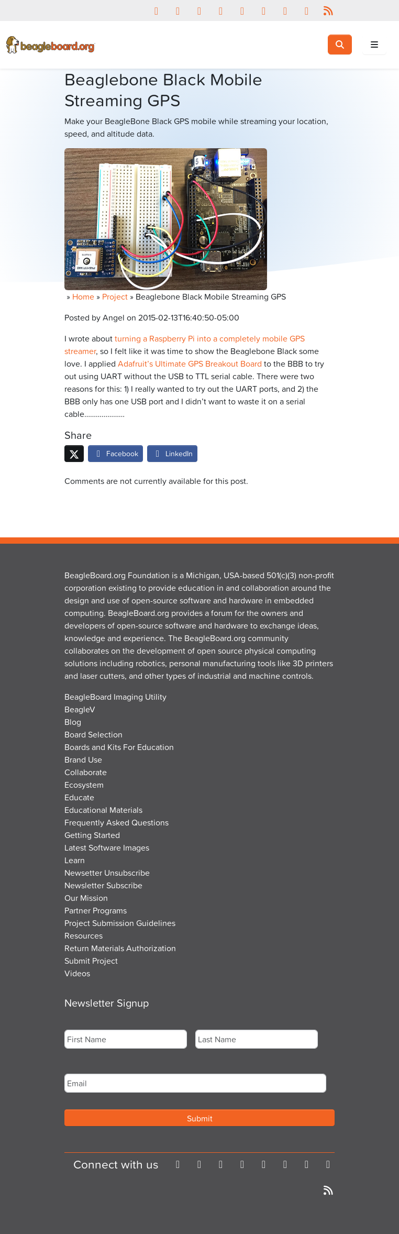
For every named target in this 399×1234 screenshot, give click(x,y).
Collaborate (85, 772)
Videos (77, 973)
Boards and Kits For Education (119, 747)
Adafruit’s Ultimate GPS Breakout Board (190, 363)
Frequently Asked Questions (116, 822)
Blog (72, 722)
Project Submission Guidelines (119, 923)
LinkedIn (172, 453)
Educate (79, 797)
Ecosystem (84, 784)
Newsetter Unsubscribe (107, 872)
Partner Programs (95, 910)
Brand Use (83, 759)
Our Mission (86, 898)
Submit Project (91, 960)
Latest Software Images (106, 847)
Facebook (115, 453)
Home (83, 296)
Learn (74, 860)
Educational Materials (103, 810)
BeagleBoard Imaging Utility (115, 696)
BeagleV (79, 709)
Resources (83, 935)
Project (115, 296)
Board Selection (93, 734)
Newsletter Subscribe (103, 885)
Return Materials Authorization (120, 948)
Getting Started (92, 835)
